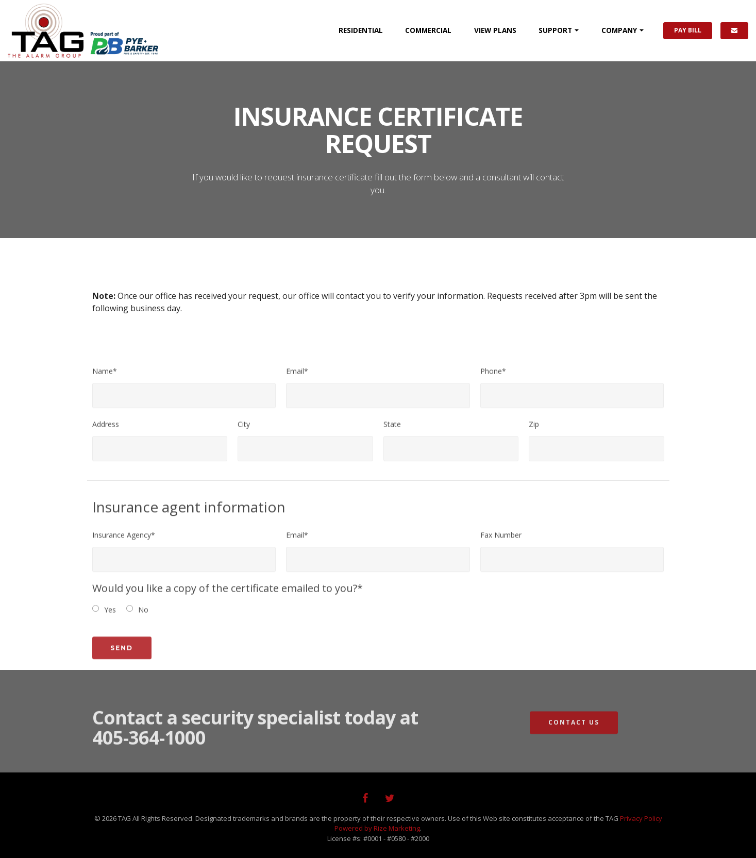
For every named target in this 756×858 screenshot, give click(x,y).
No (143, 613)
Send (122, 656)
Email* (297, 375)
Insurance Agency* (123, 539)
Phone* (493, 375)
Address (105, 428)
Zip (534, 428)
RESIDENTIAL (361, 30)
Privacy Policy (641, 818)
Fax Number (501, 539)
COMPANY (619, 30)
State (392, 428)
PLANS (495, 30)
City (244, 428)
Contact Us (573, 730)
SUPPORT (555, 30)
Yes (110, 613)
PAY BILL (687, 30)
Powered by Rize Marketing (377, 828)
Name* (104, 375)
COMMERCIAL (428, 30)
